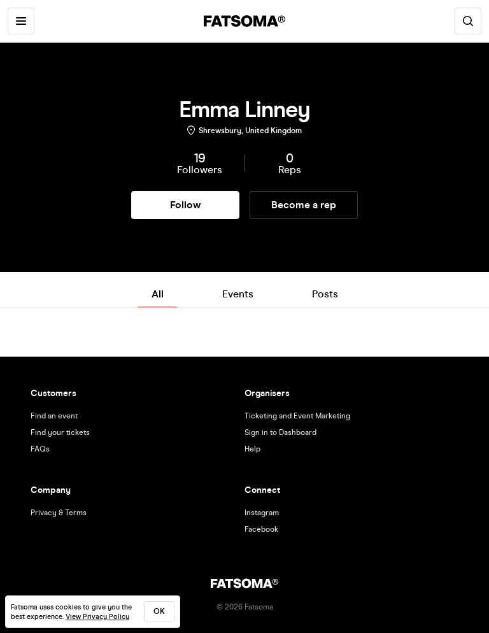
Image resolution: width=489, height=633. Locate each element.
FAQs (40, 449)
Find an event (54, 415)
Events (237, 294)
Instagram (261, 512)
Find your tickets (60, 432)
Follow (185, 205)
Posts (325, 294)
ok (159, 611)
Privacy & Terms (59, 512)
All (158, 294)
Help (252, 449)
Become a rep (303, 205)
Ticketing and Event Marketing (297, 415)
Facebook (261, 529)
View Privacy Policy (97, 617)
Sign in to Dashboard (280, 432)
